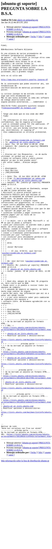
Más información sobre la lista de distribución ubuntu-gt (25, 539)
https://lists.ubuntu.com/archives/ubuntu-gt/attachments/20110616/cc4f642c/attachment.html (26, 513)
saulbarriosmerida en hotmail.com (28, 159)
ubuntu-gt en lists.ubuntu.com (24, 162)
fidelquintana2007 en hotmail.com (18, 120)
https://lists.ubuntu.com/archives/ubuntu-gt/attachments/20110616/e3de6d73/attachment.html (26, 472)
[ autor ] (11, 39)
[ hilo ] (40, 36)
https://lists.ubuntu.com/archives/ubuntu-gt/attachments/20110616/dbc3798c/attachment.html (26, 443)
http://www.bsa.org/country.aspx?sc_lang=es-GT (24, 87)
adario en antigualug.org (27, 20)
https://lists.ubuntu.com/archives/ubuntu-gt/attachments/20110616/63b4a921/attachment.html (26, 414)
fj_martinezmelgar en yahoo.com (29, 205)
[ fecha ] (33, 36)
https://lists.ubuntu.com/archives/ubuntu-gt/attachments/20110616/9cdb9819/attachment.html (26, 385)
